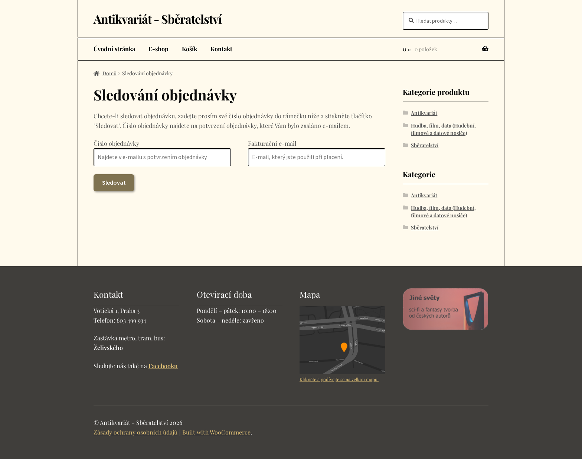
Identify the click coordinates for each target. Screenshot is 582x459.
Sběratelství (424, 145)
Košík (189, 49)
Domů (109, 73)
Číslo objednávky (116, 143)
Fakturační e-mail (272, 143)
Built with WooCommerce (216, 432)
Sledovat (114, 182)
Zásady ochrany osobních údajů (135, 432)
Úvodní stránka (114, 49)
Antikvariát (424, 112)
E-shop (158, 49)
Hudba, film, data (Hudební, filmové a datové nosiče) (443, 129)
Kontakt (221, 49)
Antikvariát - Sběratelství (158, 19)
